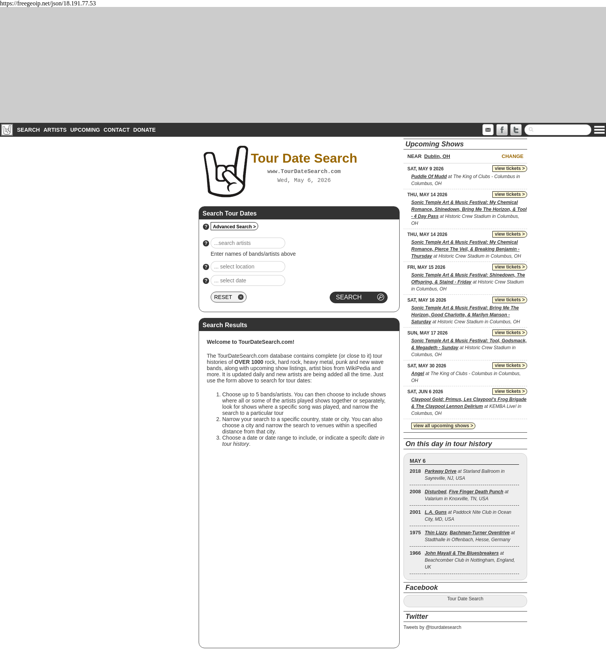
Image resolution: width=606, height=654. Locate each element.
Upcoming (85, 130)
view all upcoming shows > (443, 425)
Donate (144, 130)
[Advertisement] (303, 65)
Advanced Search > (234, 226)
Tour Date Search (465, 598)
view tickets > (510, 168)
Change (512, 156)
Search (28, 130)
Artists (54, 130)
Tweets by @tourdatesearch (432, 627)
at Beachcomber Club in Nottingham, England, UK (470, 560)
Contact (116, 130)
